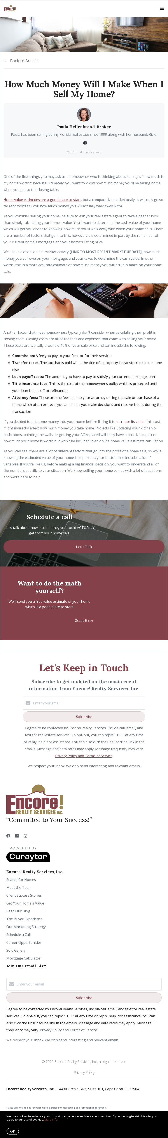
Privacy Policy (84, 1072)
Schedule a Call (18, 934)
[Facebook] (8, 835)
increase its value (130, 421)
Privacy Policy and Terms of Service (83, 756)
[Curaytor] (28, 861)
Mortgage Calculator (23, 958)
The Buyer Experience (24, 919)
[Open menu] (162, 8)
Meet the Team (19, 887)
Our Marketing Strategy (26, 926)
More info (50, 1119)
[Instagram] (25, 835)
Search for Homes (21, 879)
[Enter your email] (88, 703)
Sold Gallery (16, 950)
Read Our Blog (18, 911)
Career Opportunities (24, 942)
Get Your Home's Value (25, 903)
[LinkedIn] (17, 835)
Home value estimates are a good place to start (42, 199)
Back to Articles (25, 60)
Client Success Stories (24, 895)
